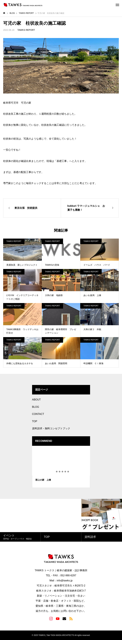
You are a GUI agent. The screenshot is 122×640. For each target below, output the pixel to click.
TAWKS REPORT (26, 30)
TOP (34, 421)
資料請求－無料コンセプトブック (51, 428)
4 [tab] (63, 471)
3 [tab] (60, 471)
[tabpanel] (61, 467)
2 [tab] (57, 471)
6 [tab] (68, 471)
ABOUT (36, 399)
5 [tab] (65, 471)
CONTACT (38, 414)
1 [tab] (54, 471)
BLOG (35, 407)
